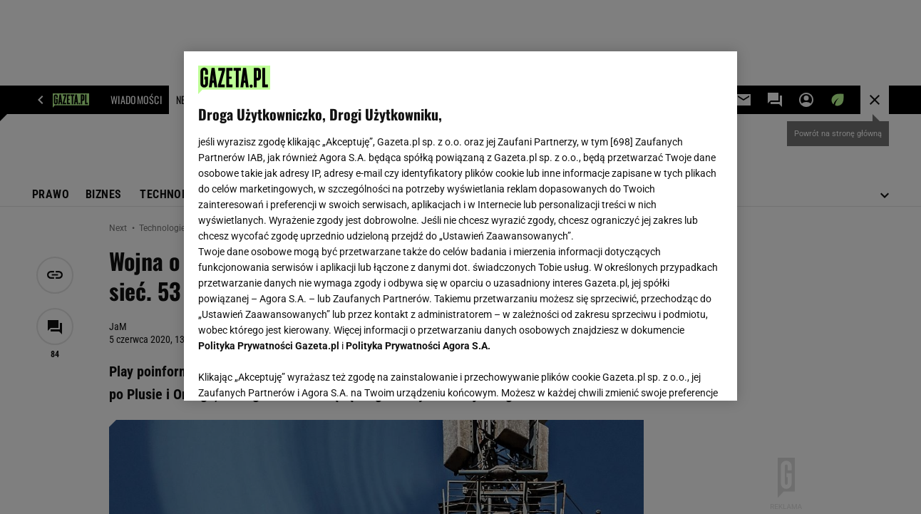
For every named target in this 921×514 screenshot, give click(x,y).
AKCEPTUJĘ (674, 373)
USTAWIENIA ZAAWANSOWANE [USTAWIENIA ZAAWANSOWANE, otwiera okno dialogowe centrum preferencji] (291, 372)
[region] (460, 226)
